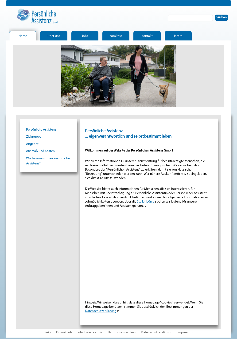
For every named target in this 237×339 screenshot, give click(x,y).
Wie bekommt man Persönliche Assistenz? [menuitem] (48, 161)
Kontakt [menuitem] (147, 36)
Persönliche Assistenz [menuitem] (41, 130)
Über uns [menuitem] (53, 36)
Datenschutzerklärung (101, 311)
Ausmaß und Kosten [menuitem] (40, 151)
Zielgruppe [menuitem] (33, 137)
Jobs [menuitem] (85, 36)
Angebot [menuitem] (32, 144)
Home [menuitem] (23, 36)
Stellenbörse (145, 201)
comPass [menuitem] (116, 36)
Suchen (223, 17)
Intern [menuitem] (178, 36)
